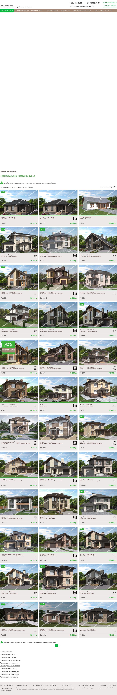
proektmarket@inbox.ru (110, 2)
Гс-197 (82, 373)
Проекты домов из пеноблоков (10, 660)
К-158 (3, 598)
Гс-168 (3, 335)
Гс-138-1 (83, 485)
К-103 (82, 223)
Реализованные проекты (82, 10)
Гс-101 (82, 635)
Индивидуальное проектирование (29, 10)
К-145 (42, 261)
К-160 (82, 560)
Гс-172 (42, 598)
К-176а (82, 335)
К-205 (82, 410)
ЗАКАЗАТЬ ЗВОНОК (110, 5)
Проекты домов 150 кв (7, 654)
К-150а (3, 485)
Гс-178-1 (4, 523)
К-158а (82, 598)
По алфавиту (28, 187)
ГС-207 (43, 448)
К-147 (42, 335)
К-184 (42, 410)
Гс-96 (42, 223)
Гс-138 (3, 261)
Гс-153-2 (4, 298)
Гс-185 (42, 373)
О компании (99, 10)
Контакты (108, 10)
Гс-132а (43, 560)
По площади (16, 187)
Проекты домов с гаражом (9, 663)
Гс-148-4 (43, 298)
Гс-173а (4, 560)
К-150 (82, 448)
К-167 (3, 410)
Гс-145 (82, 261)
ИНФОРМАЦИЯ (65, 10)
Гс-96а (3, 223)
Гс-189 (42, 485)
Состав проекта (52, 10)
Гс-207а (4, 448)
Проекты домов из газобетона (10, 666)
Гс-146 (82, 523)
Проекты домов (7, 10)
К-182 (42, 523)
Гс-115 (3, 635)
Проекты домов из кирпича (9, 677)
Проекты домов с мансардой (9, 674)
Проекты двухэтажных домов (9, 671)
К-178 (3, 373)
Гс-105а (43, 635)
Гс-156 (82, 298)
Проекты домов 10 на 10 (8, 668)
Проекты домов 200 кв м (8, 657)
